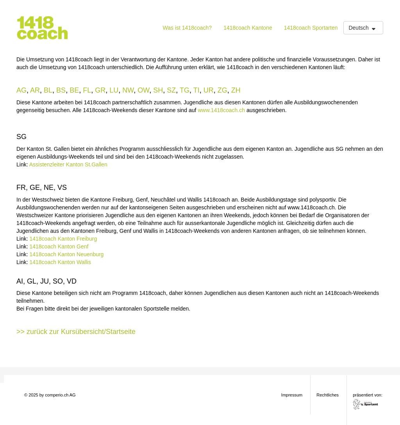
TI (196, 90)
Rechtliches (327, 395)
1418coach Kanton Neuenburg (66, 254)
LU (113, 90)
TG (184, 90)
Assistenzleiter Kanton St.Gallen (68, 164)
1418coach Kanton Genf (58, 246)
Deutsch (362, 28)
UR (209, 90)
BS (61, 90)
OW (143, 90)
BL (48, 90)
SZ (171, 90)
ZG (222, 90)
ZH (236, 90)
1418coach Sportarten (311, 28)
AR (35, 90)
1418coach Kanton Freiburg (63, 239)
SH (158, 90)
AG (21, 90)
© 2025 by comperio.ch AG (50, 395)
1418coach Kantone (247, 28)
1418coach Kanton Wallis (60, 262)
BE (74, 90)
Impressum (291, 395)
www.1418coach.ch (221, 110)
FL (87, 90)
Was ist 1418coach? (187, 28)
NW (128, 90)
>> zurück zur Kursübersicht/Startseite (76, 332)
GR (100, 90)
